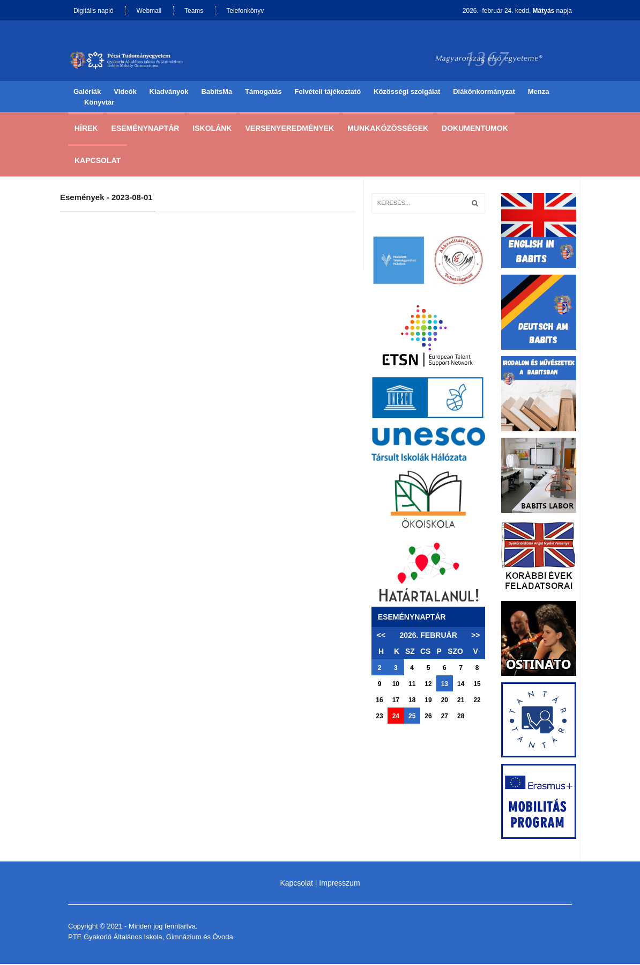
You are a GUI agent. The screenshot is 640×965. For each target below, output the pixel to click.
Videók (125, 93)
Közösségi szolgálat (407, 93)
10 (395, 685)
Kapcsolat (98, 161)
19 (428, 701)
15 (476, 685)
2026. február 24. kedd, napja (517, 10)
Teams (193, 10)
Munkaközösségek (387, 129)
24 (395, 717)
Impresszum (339, 884)
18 (411, 701)
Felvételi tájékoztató (328, 93)
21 (460, 701)
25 (411, 717)
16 (379, 701)
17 (395, 701)
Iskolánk (212, 129)
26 (428, 717)
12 (428, 685)
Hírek (86, 129)
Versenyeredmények (289, 129)
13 (444, 685)
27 (444, 717)
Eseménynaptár (145, 129)
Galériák (87, 93)
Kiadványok (169, 93)
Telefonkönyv (245, 10)
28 (460, 717)
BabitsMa (216, 93)
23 (379, 717)
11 (411, 685)
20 (444, 701)
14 (460, 685)
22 (476, 701)
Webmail (149, 10)
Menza (538, 93)
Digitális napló (93, 10)
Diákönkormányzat (484, 93)
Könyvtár (99, 103)
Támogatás (263, 93)
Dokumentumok (475, 129)
